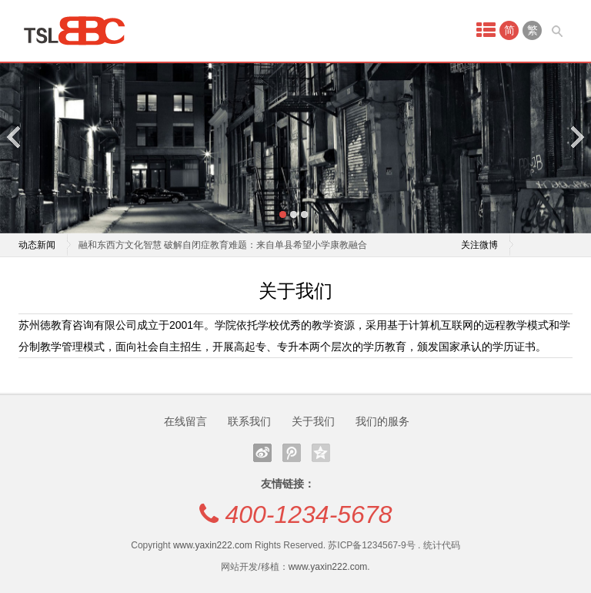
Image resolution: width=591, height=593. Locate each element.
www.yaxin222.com (212, 545)
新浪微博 (262, 453)
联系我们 (249, 421)
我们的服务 (382, 421)
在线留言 (185, 421)
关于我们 (313, 421)
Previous (14, 136)
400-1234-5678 (308, 514)
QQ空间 (321, 453)
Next (576, 136)
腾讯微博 (291, 453)
